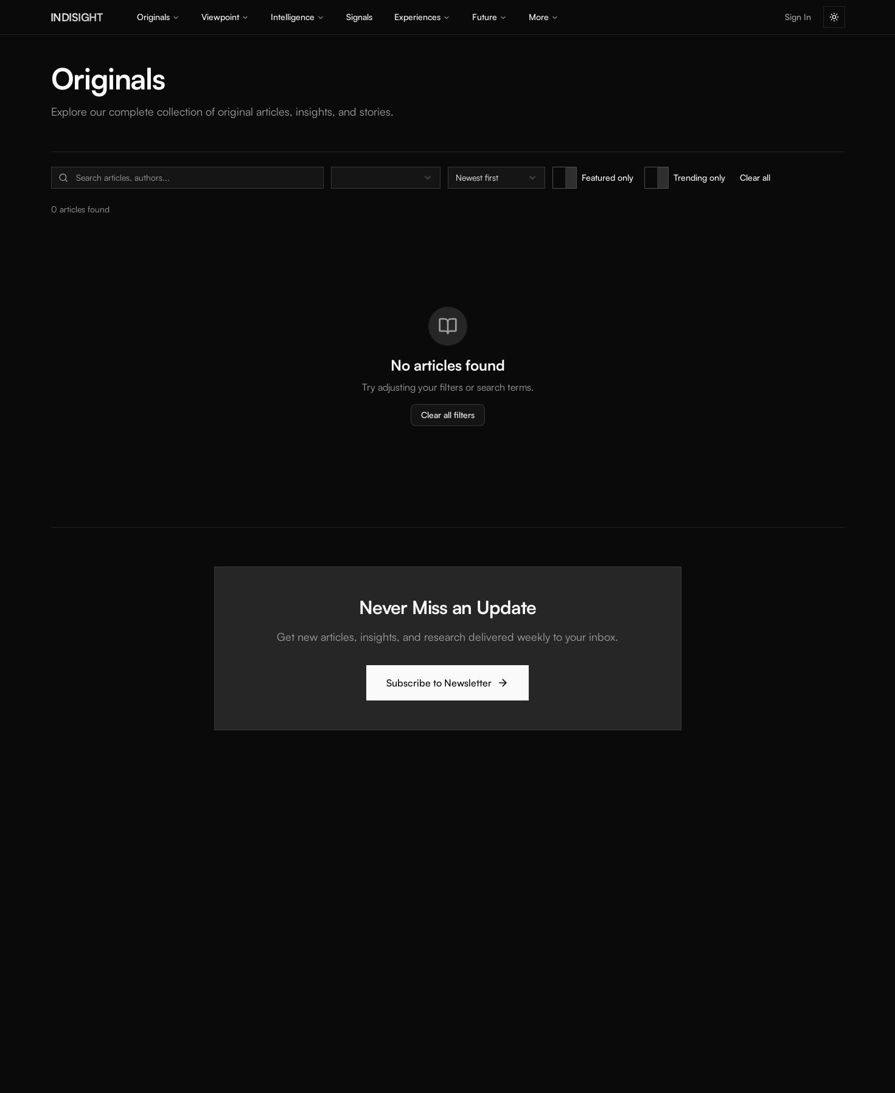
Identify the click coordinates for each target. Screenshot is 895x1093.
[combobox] (386, 178)
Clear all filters (448, 415)
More (544, 17)
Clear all (755, 177)
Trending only (699, 177)
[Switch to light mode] (834, 17)
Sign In (798, 17)
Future (489, 17)
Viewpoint (225, 17)
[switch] (564, 178)
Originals (158, 17)
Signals (359, 17)
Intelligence (297, 17)
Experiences (422, 17)
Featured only (607, 177)
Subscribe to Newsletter (447, 683)
